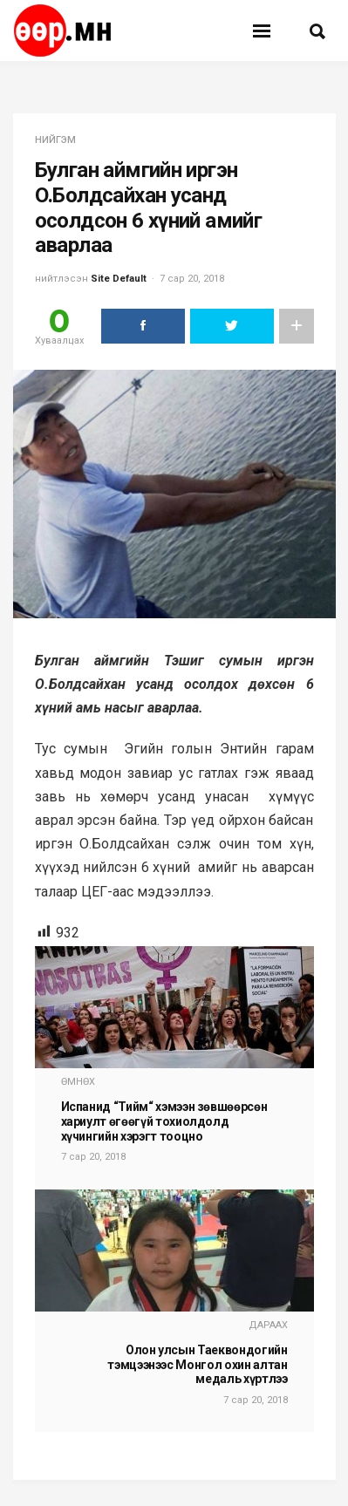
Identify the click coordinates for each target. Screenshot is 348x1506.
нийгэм (55, 140)
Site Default (119, 278)
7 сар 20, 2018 (192, 278)
